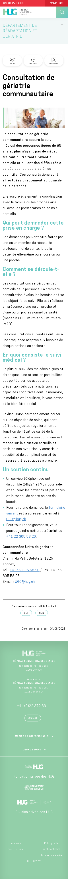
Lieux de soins (31, 750)
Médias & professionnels (32, 736)
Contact (32, 718)
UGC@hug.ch (16, 519)
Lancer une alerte (51, 856)
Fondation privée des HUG (34, 776)
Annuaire (16, 843)
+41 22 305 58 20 (21, 537)
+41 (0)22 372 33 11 (34, 706)
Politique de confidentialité (52, 846)
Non (41, 613)
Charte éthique (16, 850)
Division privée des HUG (34, 812)
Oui (26, 613)
